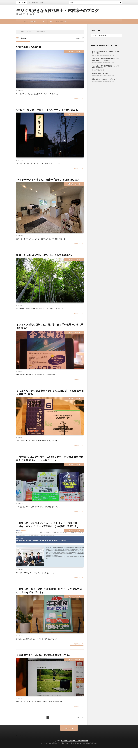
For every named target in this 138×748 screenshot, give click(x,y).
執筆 (51, 21)
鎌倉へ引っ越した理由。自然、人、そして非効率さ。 (44, 254)
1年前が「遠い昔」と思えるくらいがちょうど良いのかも (47, 109)
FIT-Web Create (76, 743)
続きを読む (77, 98)
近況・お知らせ (75, 51)
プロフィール (22, 21)
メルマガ (43, 21)
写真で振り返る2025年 (28, 47)
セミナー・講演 (61, 21)
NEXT (78, 717)
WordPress (93, 743)
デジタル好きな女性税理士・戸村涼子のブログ (57, 10)
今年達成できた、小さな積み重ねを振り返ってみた (44, 655)
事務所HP (33, 21)
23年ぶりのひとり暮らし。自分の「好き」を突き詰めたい (47, 179)
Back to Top (69, 728)
